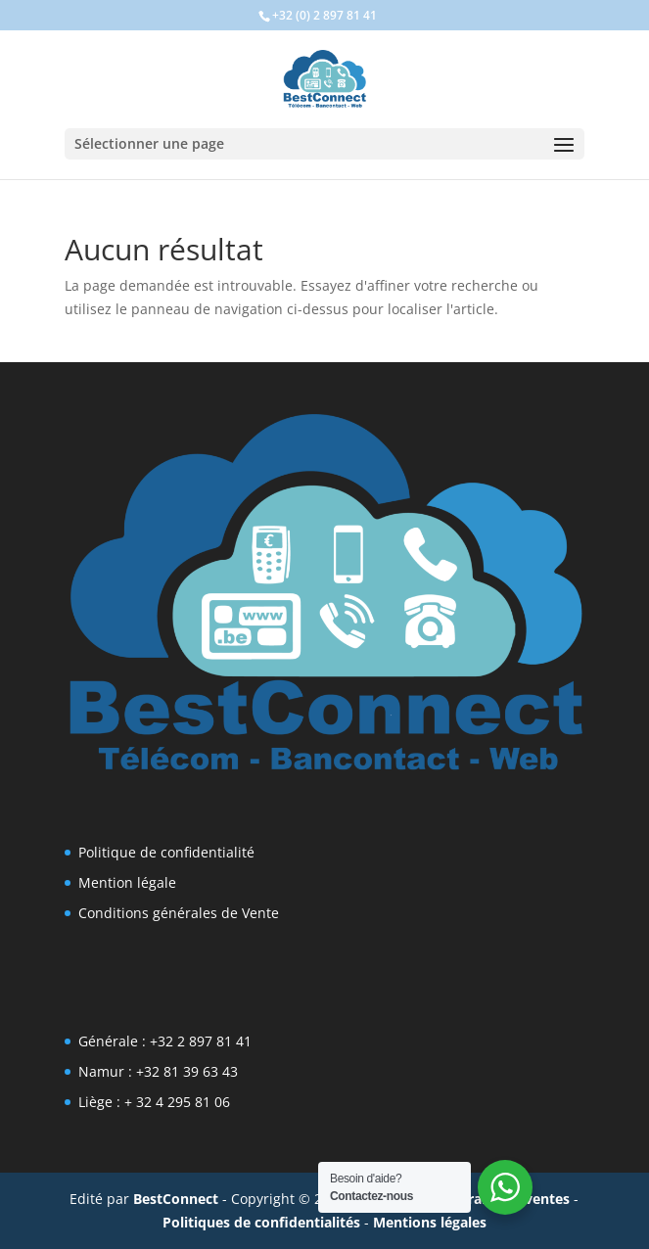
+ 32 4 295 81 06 (177, 1101)
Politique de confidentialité (166, 852)
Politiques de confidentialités (261, 1222)
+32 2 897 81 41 (201, 1041)
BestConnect (175, 1198)
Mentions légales (430, 1222)
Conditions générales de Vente (178, 912)
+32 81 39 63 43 (187, 1071)
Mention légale (127, 882)
